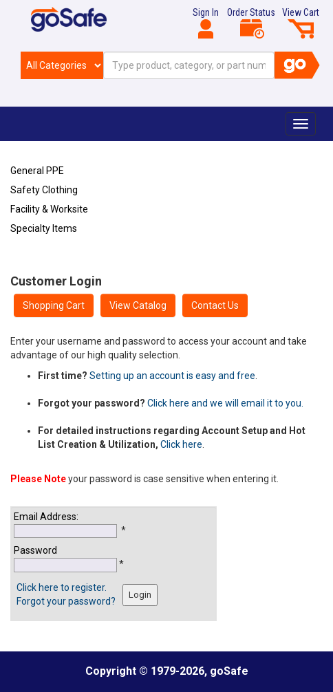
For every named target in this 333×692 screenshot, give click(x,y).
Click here (181, 444)
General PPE (37, 170)
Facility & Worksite (49, 209)
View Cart (300, 23)
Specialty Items (43, 228)
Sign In (206, 23)
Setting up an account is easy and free (172, 375)
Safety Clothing (44, 189)
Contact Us (215, 305)
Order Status (251, 23)
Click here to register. (62, 587)
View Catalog (137, 305)
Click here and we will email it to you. (225, 403)
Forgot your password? (66, 601)
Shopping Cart (54, 305)
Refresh (36, 260)
